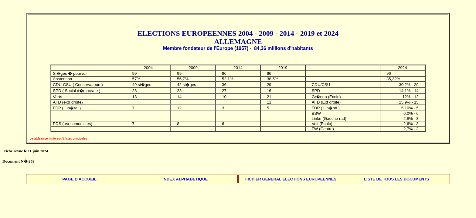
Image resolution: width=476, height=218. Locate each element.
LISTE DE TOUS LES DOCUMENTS (396, 179)
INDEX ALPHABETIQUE (185, 179)
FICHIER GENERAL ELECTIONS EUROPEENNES (290, 179)
